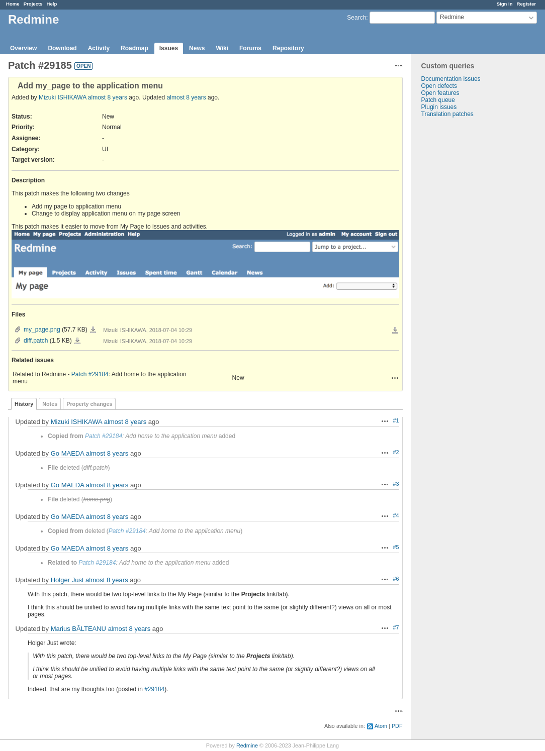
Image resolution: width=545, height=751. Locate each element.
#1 (396, 420)
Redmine (247, 745)
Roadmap (134, 48)
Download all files (395, 331)
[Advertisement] (461, 275)
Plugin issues (439, 107)
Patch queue (438, 99)
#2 (396, 452)
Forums (250, 48)
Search (356, 17)
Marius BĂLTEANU (78, 628)
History (24, 404)
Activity (99, 48)
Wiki (222, 48)
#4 (396, 515)
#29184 (154, 689)
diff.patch (36, 340)
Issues (168, 48)
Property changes (89, 404)
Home (13, 4)
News (197, 48)
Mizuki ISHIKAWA (62, 97)
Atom (381, 726)
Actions (395, 378)
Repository (288, 48)
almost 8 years (107, 97)
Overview (23, 48)
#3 (396, 484)
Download (62, 48)
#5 (396, 547)
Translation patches (447, 114)
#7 (396, 627)
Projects (33, 4)
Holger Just (67, 580)
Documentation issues (451, 78)
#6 (396, 579)
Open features (440, 92)
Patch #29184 (90, 374)
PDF (397, 726)
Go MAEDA (67, 453)
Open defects (439, 85)
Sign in (505, 4)
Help (52, 4)
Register (526, 4)
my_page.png (42, 329)
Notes (49, 404)
